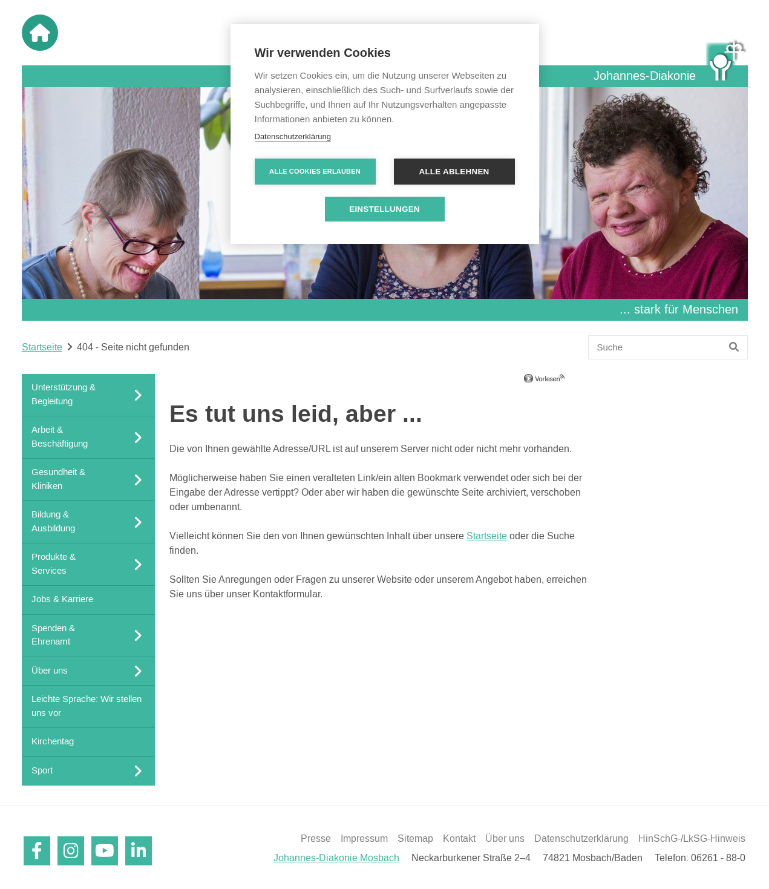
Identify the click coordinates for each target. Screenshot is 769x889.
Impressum (364, 839)
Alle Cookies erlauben (315, 171)
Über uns (505, 839)
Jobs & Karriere (62, 599)
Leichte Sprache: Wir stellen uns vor (86, 706)
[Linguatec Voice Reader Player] (562, 383)
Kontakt (459, 839)
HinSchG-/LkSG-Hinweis (691, 839)
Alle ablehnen (454, 171)
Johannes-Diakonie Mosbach (336, 858)
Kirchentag (52, 741)
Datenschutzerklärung (581, 839)
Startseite (42, 347)
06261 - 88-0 (718, 858)
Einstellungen (384, 209)
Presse (316, 839)
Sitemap (415, 839)
